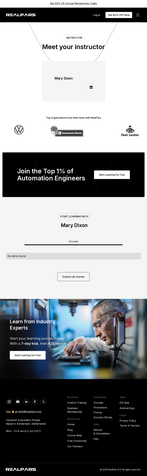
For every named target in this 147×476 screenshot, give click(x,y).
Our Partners (75, 446)
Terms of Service (130, 425)
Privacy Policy (128, 420)
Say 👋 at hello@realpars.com (23, 411)
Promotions (100, 407)
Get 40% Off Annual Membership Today (73, 3)
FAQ (96, 439)
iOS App (124, 402)
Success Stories (103, 417)
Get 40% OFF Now (119, 15)
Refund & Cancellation (102, 431)
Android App (127, 408)
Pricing (98, 412)
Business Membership (74, 410)
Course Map (74, 435)
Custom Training (76, 402)
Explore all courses (73, 276)
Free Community (77, 440)
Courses (98, 402)
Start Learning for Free (112, 174)
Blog (70, 429)
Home (70, 424)
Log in (96, 15)
